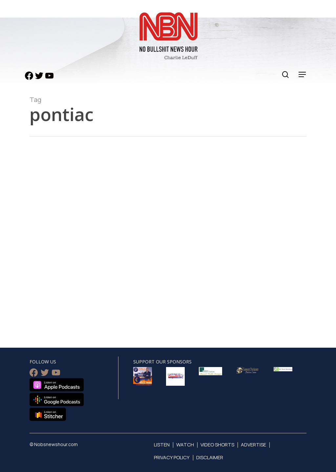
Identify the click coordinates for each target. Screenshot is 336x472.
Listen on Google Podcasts (57, 399)
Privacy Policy (172, 457)
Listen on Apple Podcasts (57, 384)
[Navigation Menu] (302, 74)
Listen (162, 444)
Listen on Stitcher (48, 414)
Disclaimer (209, 457)
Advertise (253, 444)
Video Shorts (217, 444)
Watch (185, 444)
